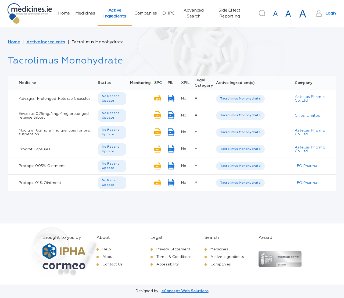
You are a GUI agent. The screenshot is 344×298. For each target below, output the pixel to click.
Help (106, 249)
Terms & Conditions (174, 257)
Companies (145, 13)
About (108, 257)
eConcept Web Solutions (185, 291)
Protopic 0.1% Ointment (40, 183)
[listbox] (112, 98)
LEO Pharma (306, 166)
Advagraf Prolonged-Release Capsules (55, 99)
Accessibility (167, 264)
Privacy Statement (173, 249)
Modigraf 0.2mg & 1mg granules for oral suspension (55, 132)
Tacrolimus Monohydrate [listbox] (240, 98)
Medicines (85, 13)
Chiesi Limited (307, 116)
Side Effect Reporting (229, 13)
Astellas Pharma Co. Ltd (310, 98)
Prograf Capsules (34, 149)
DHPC (168, 13)
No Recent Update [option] (110, 98)
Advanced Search (193, 13)
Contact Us (112, 264)
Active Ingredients (114, 13)
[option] (240, 99)
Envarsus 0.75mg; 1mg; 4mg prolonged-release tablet (55, 115)
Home (64, 13)
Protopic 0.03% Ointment (42, 166)
